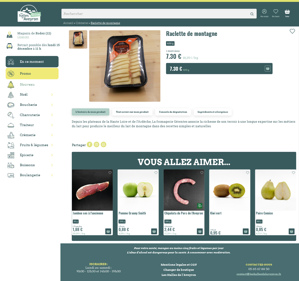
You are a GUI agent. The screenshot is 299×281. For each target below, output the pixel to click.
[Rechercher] (159, 14)
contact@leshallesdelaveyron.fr (258, 274)
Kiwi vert (216, 213)
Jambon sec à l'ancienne (88, 213)
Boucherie (22, 105)
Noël (18, 95)
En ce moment (26, 62)
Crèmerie (22, 135)
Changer (23, 37)
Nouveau (21, 84)
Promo (19, 74)
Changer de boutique (178, 270)
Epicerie (20, 155)
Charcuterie (24, 115)
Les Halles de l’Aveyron (178, 275)
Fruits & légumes (28, 145)
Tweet (96, 144)
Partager (89, 144)
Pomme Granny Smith (132, 213)
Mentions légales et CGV (179, 264)
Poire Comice (264, 213)
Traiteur (21, 125)
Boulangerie (24, 175)
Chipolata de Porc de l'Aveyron (183, 213)
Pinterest (103, 144)
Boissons (21, 165)
